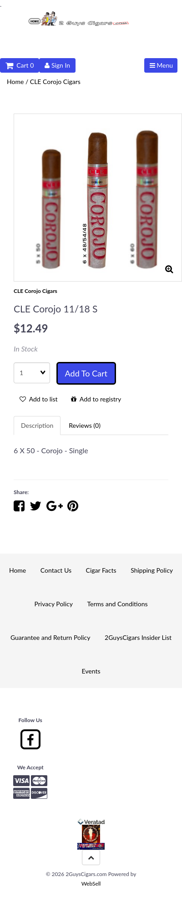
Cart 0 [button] (19, 65)
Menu (161, 65)
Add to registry (96, 399)
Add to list (39, 399)
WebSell (91, 883)
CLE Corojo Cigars (55, 81)
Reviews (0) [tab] (85, 425)
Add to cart (86, 373)
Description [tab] (37, 425)
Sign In (57, 65)
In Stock (26, 348)
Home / (18, 81)
